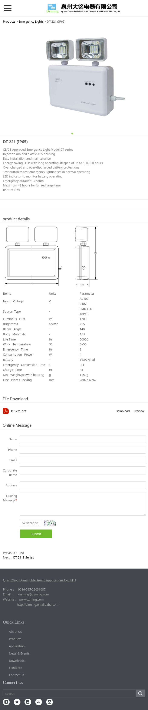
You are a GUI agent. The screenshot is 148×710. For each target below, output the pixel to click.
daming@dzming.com (33, 594)
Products (9, 21)
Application (17, 646)
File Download (15, 398)
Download (123, 411)
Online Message (17, 425)
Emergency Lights (31, 21)
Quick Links (13, 622)
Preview (139, 411)
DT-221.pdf (18, 411)
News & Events (19, 653)
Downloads (16, 661)
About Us (15, 632)
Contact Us (16, 675)
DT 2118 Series (23, 557)
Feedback (15, 668)
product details (16, 218)
